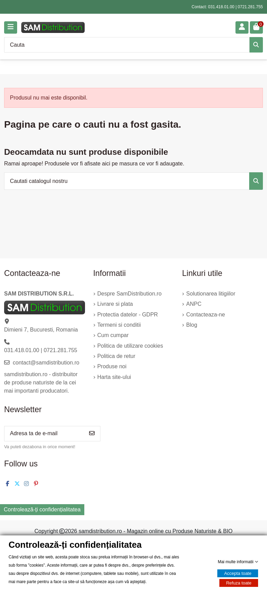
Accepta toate (238, 573)
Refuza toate (239, 583)
